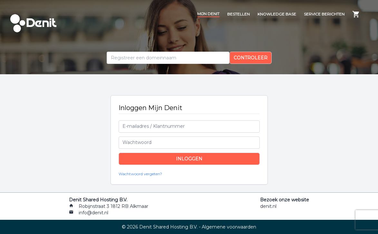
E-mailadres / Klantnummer (153, 126)
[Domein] (168, 58)
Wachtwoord (136, 142)
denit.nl (268, 206)
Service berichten (324, 14)
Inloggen (189, 159)
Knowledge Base (276, 14)
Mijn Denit (208, 13)
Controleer (250, 58)
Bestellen (238, 14)
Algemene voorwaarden (229, 227)
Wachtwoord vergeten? (140, 173)
